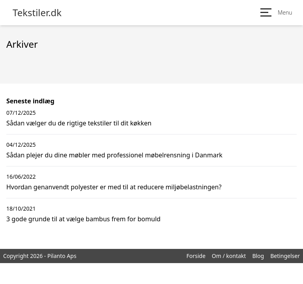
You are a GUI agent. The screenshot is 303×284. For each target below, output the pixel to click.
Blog (258, 256)
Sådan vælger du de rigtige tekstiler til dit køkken (79, 123)
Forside (195, 256)
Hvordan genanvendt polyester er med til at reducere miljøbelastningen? (113, 187)
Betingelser (285, 256)
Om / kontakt (229, 256)
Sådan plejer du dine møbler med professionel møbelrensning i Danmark (114, 155)
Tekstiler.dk (37, 12)
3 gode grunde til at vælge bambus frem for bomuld (83, 219)
